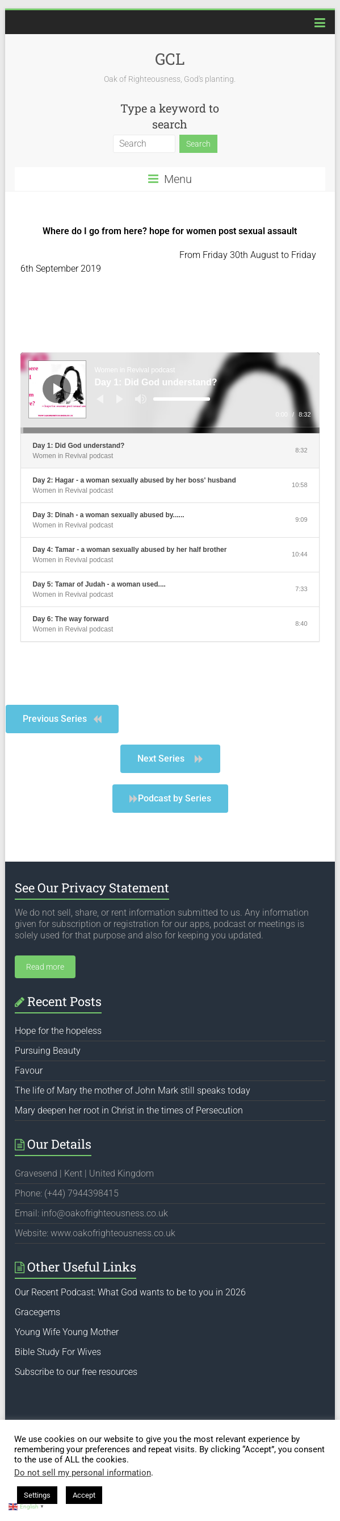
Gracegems (37, 1312)
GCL (170, 58)
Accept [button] (84, 1495)
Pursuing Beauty (48, 1050)
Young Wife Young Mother (67, 1332)
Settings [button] (37, 1495)
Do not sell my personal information (82, 1473)
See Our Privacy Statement (92, 887)
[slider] (181, 399)
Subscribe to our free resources (76, 1371)
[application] (169, 392)
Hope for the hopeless (58, 1030)
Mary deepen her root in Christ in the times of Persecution (129, 1110)
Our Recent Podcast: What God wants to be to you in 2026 (130, 1292)
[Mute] (141, 399)
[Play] (57, 388)
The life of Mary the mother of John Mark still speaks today (132, 1090)
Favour (29, 1070)
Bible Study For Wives (58, 1352)
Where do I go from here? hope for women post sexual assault (170, 231)
